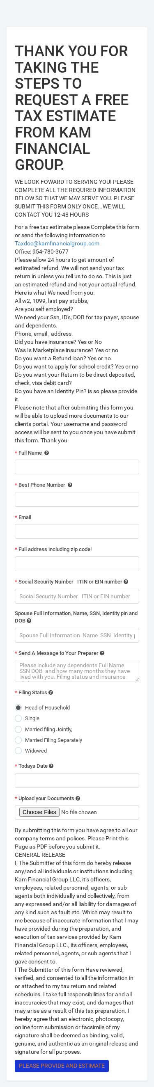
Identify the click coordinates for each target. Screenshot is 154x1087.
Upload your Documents (47, 798)
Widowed (36, 751)
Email (23, 517)
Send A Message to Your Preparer (59, 653)
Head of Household (47, 708)
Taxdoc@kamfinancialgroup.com (57, 243)
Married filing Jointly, (48, 729)
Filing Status (34, 692)
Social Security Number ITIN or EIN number (71, 582)
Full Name (32, 453)
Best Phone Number (43, 485)
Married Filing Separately (53, 740)
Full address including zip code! (53, 549)
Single (32, 718)
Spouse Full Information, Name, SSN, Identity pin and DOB (76, 617)
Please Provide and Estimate (62, 1065)
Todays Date (34, 766)
